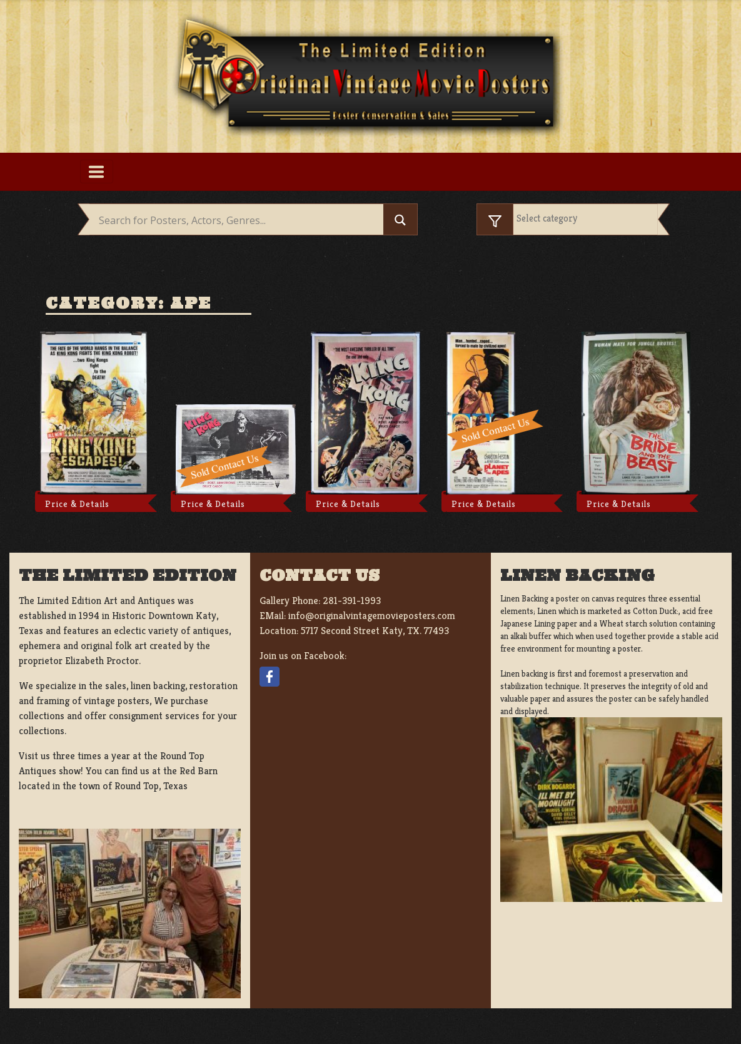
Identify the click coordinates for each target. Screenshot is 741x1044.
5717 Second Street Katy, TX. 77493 (375, 630)
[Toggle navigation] (96, 171)
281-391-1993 (352, 600)
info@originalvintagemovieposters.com (371, 615)
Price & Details (77, 503)
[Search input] (239, 221)
